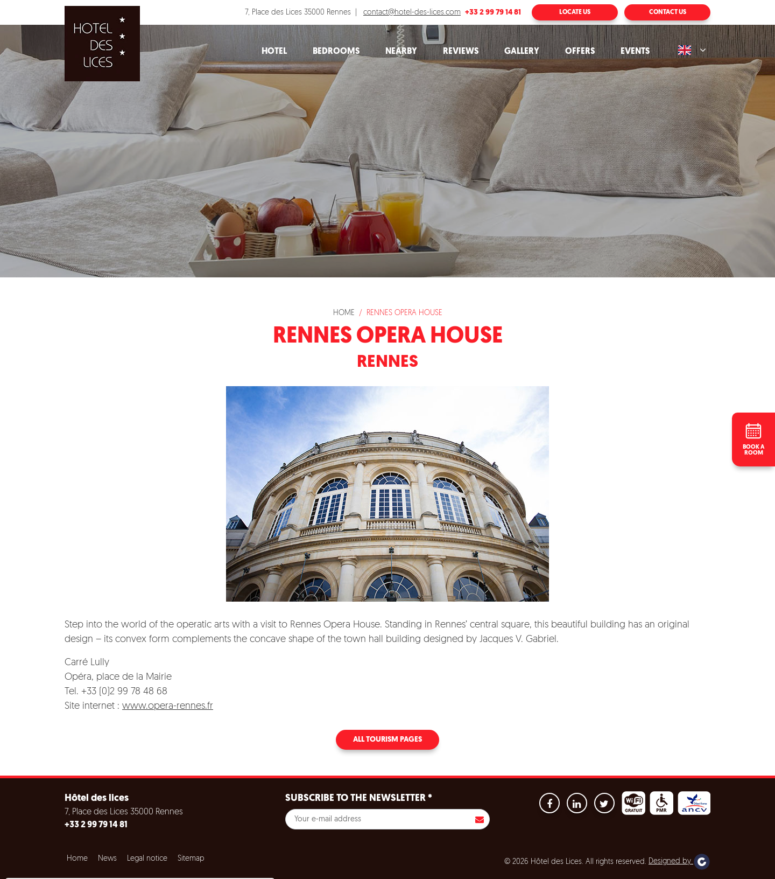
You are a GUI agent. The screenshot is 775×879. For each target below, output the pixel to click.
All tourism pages (387, 740)
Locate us (574, 12)
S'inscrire (479, 819)
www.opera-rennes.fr (167, 706)
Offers (580, 51)
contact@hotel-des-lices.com (412, 13)
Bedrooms (336, 51)
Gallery (521, 51)
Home (344, 313)
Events (635, 51)
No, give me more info (55, 846)
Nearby (401, 51)
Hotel (274, 51)
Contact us (667, 12)
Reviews (460, 51)
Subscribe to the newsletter (358, 798)
